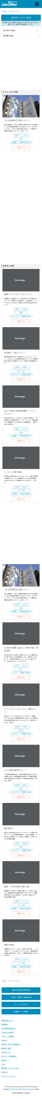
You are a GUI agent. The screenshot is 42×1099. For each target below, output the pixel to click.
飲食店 (21, 730)
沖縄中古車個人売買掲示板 (21, 990)
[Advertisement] (21, 64)
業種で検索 (8, 36)
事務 (21, 313)
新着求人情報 (6, 1048)
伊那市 (25, 727)
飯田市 (25, 487)
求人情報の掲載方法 (8, 1028)
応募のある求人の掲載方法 (10, 1044)
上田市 (25, 135)
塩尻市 (25, 785)
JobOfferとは (6, 1052)
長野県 (17, 135)
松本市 (25, 428)
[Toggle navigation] (37, 4)
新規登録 (4, 1024)
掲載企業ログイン (7, 1020)
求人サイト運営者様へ (9, 1056)
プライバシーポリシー (9, 1076)
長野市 (25, 309)
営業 (21, 139)
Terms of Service (28, 1089)
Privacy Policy (13, 1089)
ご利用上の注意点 (7, 1032)
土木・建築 (21, 490)
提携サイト (5, 1060)
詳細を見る (21, 147)
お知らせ (4, 1040)
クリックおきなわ (21, 1004)
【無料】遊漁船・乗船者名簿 (21, 997)
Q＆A (3, 1064)
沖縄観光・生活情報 (21, 1012)
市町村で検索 (9, 30)
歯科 (21, 847)
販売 (21, 669)
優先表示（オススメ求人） (10, 1068)
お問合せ (4, 1072)
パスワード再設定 (7, 1036)
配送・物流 (21, 371)
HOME (4, 11)
